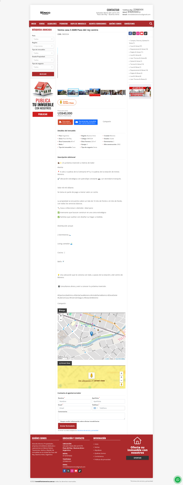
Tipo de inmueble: (38, 50)
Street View (67, 102)
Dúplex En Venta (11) (136, 52)
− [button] (61, 320)
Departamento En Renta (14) (139, 70)
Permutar (63, 23)
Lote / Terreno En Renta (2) (138, 79)
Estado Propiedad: (38, 57)
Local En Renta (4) (135, 76)
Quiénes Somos (115, 23)
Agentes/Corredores (97, 23)
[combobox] (43, 39)
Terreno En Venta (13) (137, 64)
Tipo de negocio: (38, 64)
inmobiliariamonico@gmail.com (74, 467)
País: (33, 36)
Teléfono (95, 405)
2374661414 (138, 9)
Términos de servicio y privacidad (87, 430)
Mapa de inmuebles (78, 23)
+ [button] (61, 316)
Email (60, 405)
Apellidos (96, 398)
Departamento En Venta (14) (139, 49)
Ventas (42, 23)
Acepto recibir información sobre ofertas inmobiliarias (79, 421)
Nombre (61, 398)
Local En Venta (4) (135, 55)
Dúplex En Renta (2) (136, 73)
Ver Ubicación (84, 380)
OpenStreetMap (120, 359)
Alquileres (52, 23)
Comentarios (62, 412)
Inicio (33, 23)
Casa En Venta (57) (136, 46)
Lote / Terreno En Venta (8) (138, 58)
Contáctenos (129, 23)
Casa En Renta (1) (135, 67)
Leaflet (107, 359)
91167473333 (133, 11)
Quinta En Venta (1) (136, 61)
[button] (123, 39)
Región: (34, 43)
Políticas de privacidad (102, 459)
